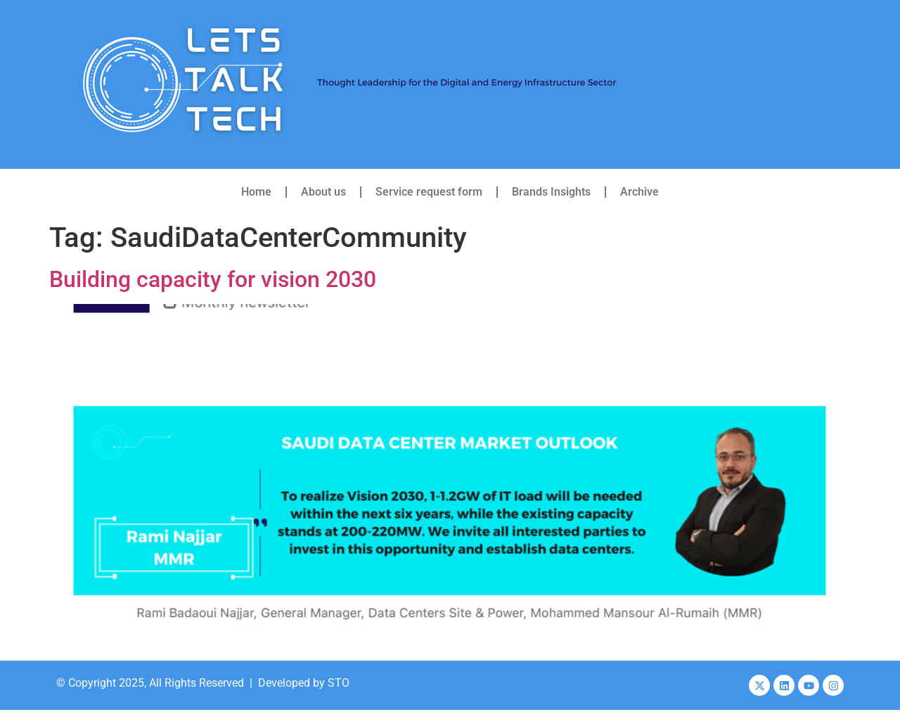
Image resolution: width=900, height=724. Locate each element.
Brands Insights (551, 191)
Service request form (428, 191)
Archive (639, 191)
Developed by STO (303, 683)
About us (323, 191)
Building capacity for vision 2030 (212, 279)
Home (256, 191)
